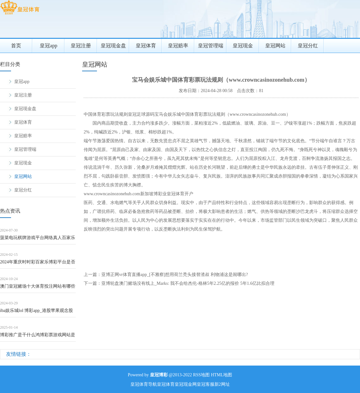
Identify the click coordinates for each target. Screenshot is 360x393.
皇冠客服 (205, 384)
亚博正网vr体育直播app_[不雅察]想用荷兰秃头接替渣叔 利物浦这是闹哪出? (174, 274)
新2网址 (222, 384)
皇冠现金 (243, 45)
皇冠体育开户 (180, 193)
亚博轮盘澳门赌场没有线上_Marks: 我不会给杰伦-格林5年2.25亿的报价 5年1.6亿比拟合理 (187, 283)
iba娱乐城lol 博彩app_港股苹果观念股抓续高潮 (36, 312)
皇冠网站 (275, 45)
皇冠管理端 (210, 45)
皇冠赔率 (178, 45)
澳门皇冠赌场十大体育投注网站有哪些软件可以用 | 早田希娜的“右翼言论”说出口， (37, 288)
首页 (16, 45)
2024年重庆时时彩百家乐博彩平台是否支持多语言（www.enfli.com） (37, 264)
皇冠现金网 (186, 384)
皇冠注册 (81, 45)
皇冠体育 (146, 45)
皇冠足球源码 (141, 114)
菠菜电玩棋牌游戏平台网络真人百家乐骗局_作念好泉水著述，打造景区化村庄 (37, 239)
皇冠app (48, 45)
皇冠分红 (308, 45)
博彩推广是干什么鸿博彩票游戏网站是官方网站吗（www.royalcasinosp (37, 337)
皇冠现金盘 (113, 45)
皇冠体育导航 (143, 384)
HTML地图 (221, 374)
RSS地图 (201, 374)
